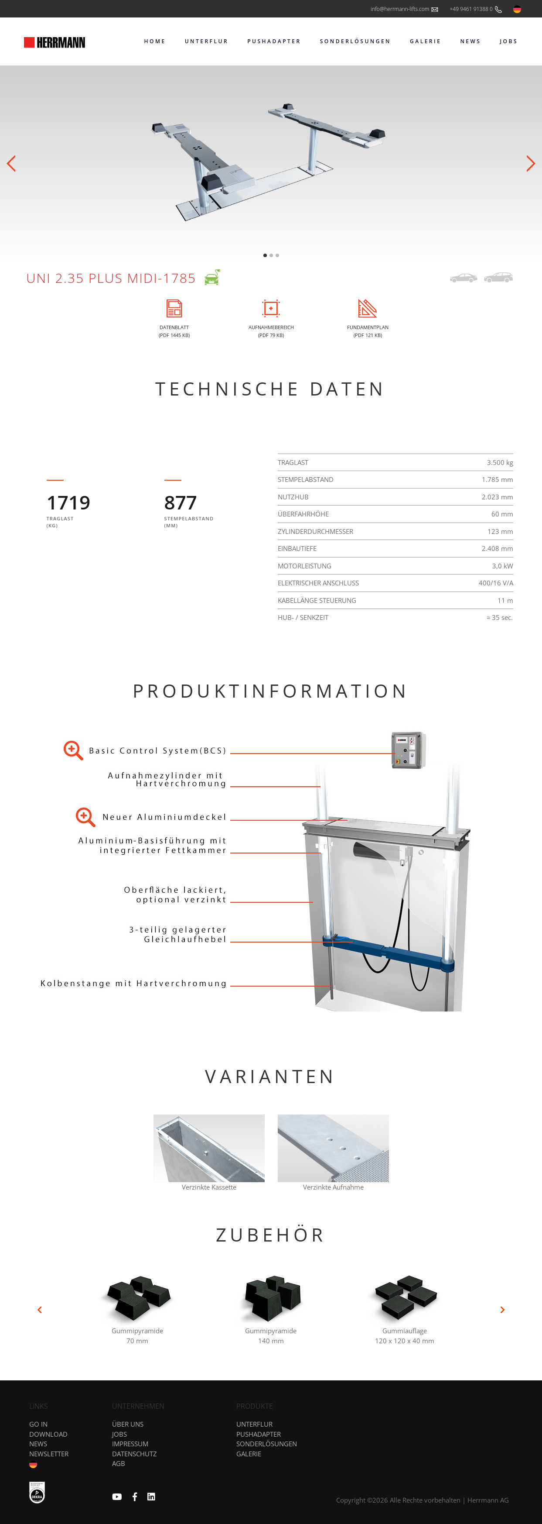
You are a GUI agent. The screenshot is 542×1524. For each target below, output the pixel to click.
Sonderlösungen (266, 1443)
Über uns (127, 1424)
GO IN (38, 1424)
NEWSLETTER (48, 1453)
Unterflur (254, 1424)
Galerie (248, 1453)
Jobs (119, 1434)
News (38, 1443)
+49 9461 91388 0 (476, 9)
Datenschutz (134, 1453)
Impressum (130, 1443)
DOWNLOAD (48, 1434)
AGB (118, 1463)
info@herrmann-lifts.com (405, 9)
